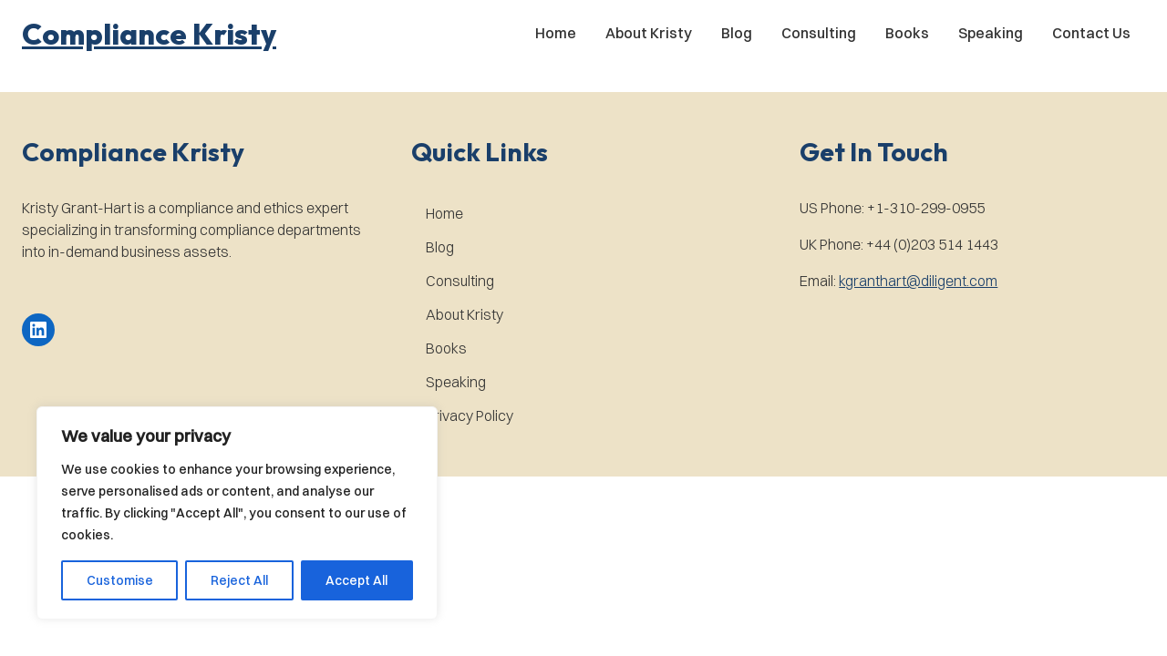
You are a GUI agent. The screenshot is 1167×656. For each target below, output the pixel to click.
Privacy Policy (469, 415)
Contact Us (1091, 33)
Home (555, 33)
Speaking (990, 33)
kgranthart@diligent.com (918, 281)
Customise (120, 580)
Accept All (356, 580)
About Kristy (648, 33)
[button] (149, 34)
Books (907, 33)
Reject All (239, 580)
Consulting (818, 33)
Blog (736, 33)
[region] (237, 513)
